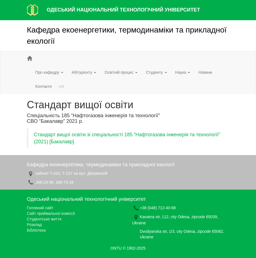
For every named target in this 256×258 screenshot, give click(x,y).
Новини (205, 72)
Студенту (156, 72)
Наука (182, 72)
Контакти (43, 86)
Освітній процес (121, 72)
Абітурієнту (84, 72)
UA (61, 86)
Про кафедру (49, 72)
